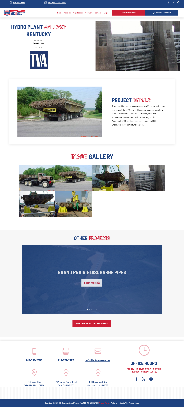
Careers (98, 13)
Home (58, 13)
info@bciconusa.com (57, 3)
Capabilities (78, 13)
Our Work (88, 13)
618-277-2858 (19, 3)
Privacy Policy (104, 403)
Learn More (90, 287)
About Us (67, 13)
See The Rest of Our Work (92, 323)
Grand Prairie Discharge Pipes (92, 276)
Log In (106, 13)
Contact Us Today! (129, 13)
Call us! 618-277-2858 (162, 13)
